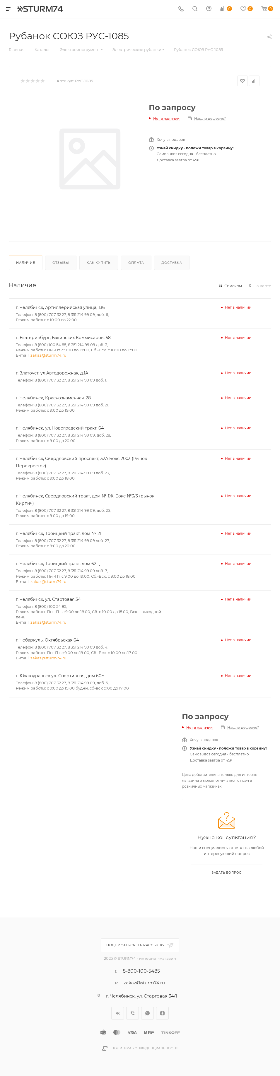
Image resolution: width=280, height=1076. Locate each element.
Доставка (171, 263)
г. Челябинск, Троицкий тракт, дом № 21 (58, 533)
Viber (132, 1013)
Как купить (99, 263)
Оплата (136, 263)
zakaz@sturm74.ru (48, 355)
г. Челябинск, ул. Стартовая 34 (48, 599)
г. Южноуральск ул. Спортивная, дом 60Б (60, 675)
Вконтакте (117, 1013)
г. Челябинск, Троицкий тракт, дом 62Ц (58, 563)
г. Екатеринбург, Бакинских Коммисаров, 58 (63, 337)
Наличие (25, 263)
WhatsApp (147, 1013)
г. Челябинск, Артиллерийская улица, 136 (60, 307)
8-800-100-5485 (141, 971)
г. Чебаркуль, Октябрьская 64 (47, 640)
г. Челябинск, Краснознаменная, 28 (53, 398)
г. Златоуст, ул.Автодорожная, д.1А (52, 373)
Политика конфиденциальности (145, 1048)
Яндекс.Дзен (162, 1013)
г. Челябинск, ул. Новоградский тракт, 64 (60, 428)
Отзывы (60, 263)
